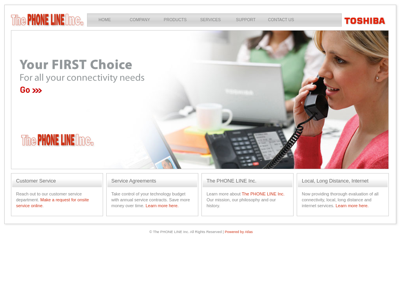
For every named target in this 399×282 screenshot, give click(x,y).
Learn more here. (161, 205)
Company (140, 20)
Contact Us (281, 20)
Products (175, 20)
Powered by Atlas (239, 232)
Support (246, 20)
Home (104, 20)
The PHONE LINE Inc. (263, 194)
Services (210, 20)
